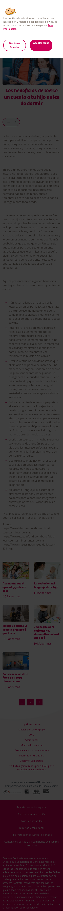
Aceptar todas (41, 42)
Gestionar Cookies (14, 45)
